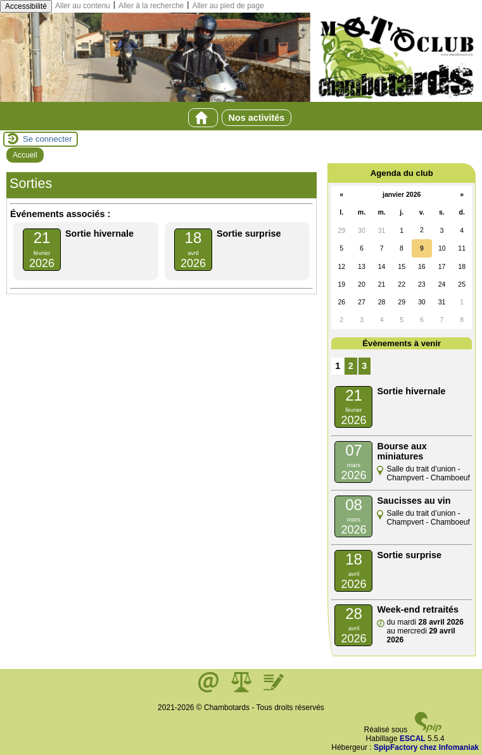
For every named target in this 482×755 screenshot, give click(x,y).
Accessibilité (26, 6)
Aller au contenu (82, 5)
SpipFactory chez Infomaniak (426, 747)
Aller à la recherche (151, 5)
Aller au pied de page (227, 5)
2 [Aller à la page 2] (350, 366)
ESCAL (413, 738)
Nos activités (257, 118)
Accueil (25, 155)
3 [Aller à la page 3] (364, 366)
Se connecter (47, 139)
